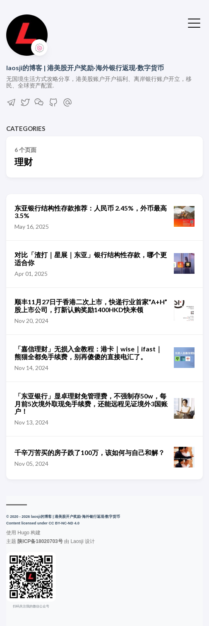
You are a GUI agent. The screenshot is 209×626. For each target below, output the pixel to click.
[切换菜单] (194, 22)
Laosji (76, 541)
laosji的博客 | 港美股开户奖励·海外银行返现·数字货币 (85, 67)
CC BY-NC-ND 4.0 (64, 523)
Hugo (23, 533)
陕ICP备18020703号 (39, 541)
